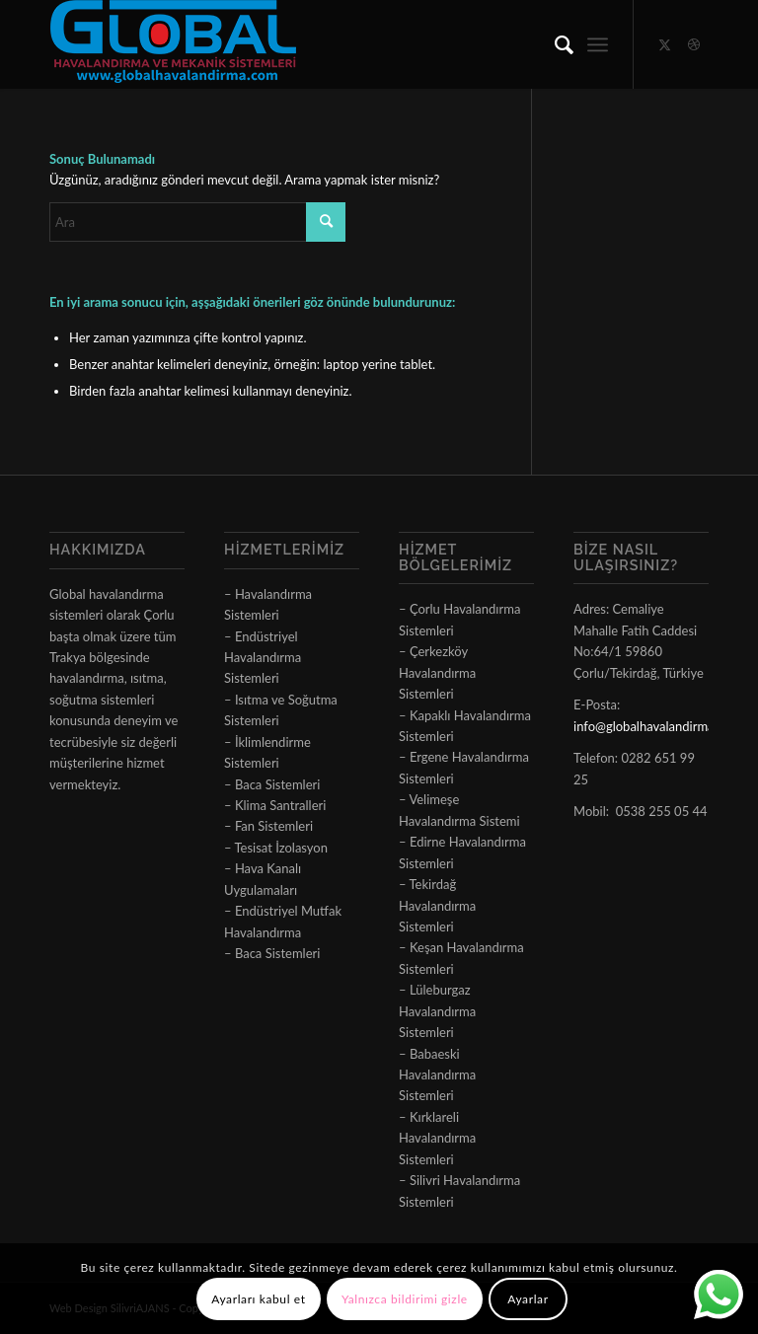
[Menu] (597, 44)
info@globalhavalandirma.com (657, 726)
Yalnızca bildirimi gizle (404, 1299)
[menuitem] (554, 44)
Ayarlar (527, 1299)
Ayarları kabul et (258, 1299)
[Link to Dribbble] (694, 44)
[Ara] (554, 44)
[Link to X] (664, 44)
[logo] (172, 44)
